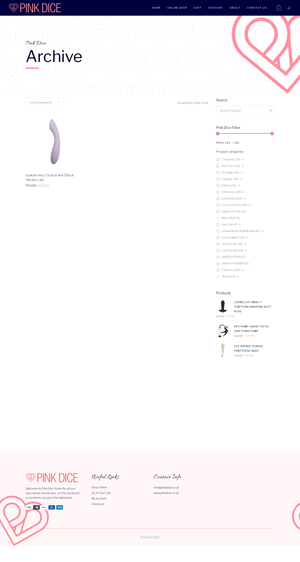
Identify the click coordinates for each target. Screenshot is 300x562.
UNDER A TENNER (235, 263)
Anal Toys (231, 166)
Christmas (231, 159)
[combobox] (45, 102)
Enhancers (231, 192)
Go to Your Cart (101, 431)
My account (99, 436)
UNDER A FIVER (234, 257)
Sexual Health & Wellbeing (241, 231)
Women (229, 276)
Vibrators (231, 270)
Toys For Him (232, 250)
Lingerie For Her (234, 211)
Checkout (98, 442)
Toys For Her (232, 244)
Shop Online (99, 425)
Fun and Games (234, 205)
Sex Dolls (229, 224)
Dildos (229, 185)
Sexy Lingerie (233, 237)
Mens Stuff (231, 218)
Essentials (232, 198)
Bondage (230, 172)
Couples (230, 179)
